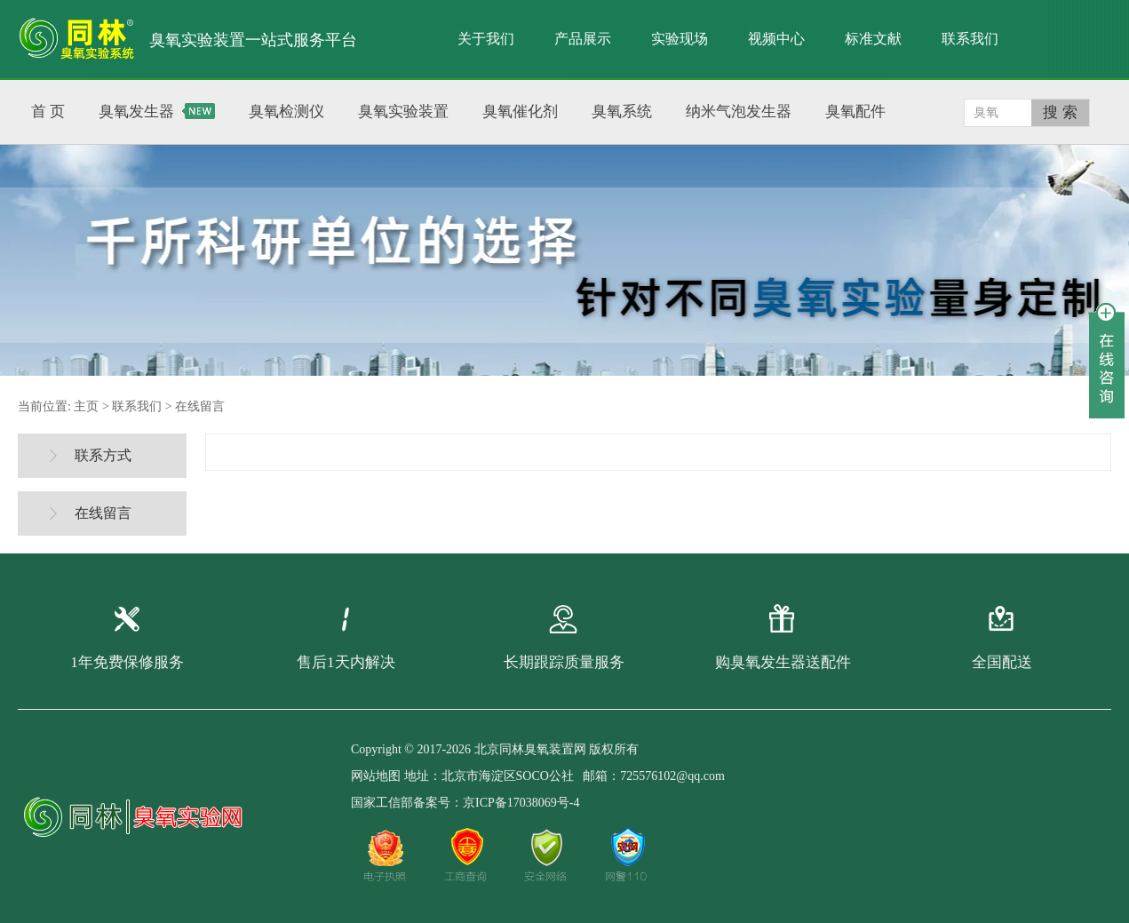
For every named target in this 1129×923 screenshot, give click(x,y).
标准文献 (873, 38)
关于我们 (485, 38)
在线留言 (200, 406)
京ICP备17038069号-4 (521, 802)
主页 (86, 406)
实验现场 (679, 38)
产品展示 (582, 38)
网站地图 (376, 776)
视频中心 (776, 38)
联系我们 (970, 38)
